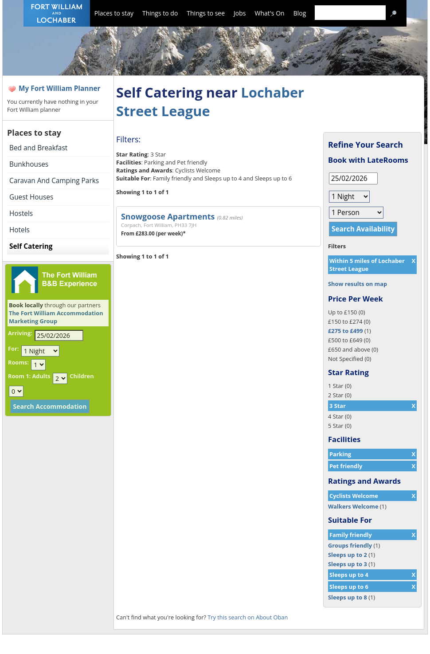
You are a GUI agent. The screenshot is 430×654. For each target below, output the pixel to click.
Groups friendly (350, 545)
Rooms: (18, 362)
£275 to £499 (345, 331)
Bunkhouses (28, 164)
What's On (270, 13)
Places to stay (113, 13)
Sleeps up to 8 (347, 597)
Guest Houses (31, 197)
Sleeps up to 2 (347, 555)
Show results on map (357, 284)
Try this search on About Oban (247, 617)
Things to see (206, 13)
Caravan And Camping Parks (54, 180)
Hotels (19, 230)
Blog (299, 13)
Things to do (160, 13)
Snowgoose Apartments (168, 216)
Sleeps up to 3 (347, 564)
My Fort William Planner (60, 88)
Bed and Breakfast (38, 148)
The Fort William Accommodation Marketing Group (56, 317)
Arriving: (20, 333)
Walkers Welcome (353, 506)
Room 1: (19, 376)
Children (82, 376)
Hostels (21, 213)
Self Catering (30, 246)
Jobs (240, 13)
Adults (41, 376)
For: (13, 348)
